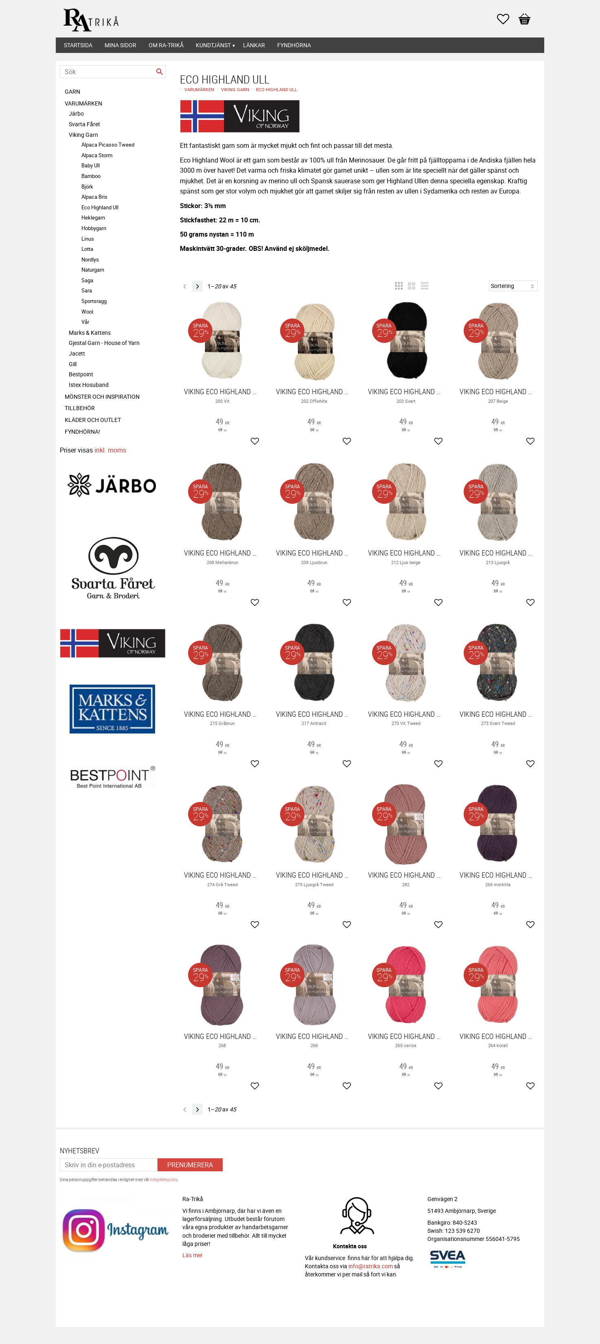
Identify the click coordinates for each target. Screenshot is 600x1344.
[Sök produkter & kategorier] (113, 71)
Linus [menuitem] (87, 238)
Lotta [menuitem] (87, 249)
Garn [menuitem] (72, 91)
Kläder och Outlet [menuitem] (93, 420)
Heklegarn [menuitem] (93, 217)
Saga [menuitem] (87, 280)
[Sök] (159, 72)
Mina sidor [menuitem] (120, 45)
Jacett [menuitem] (77, 353)
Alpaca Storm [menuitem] (96, 155)
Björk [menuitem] (87, 186)
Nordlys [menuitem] (90, 259)
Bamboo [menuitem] (91, 176)
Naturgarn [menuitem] (92, 269)
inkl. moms (110, 450)
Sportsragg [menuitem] (94, 301)
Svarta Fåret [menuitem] (84, 124)
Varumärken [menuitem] (83, 103)
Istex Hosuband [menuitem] (89, 385)
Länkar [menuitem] (254, 45)
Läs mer (192, 1255)
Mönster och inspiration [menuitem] (102, 396)
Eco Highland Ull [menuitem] (99, 207)
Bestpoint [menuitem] (81, 374)
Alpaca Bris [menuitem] (94, 196)
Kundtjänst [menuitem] (213, 45)
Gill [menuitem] (73, 364)
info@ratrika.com (370, 1266)
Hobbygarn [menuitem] (93, 228)
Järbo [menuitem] (76, 113)
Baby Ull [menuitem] (90, 165)
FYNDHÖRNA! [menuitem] (82, 431)
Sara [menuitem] (86, 290)
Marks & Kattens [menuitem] (90, 332)
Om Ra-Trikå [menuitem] (166, 45)
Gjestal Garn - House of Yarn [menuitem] (104, 343)
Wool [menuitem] (87, 311)
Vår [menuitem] (85, 321)
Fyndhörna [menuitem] (294, 45)
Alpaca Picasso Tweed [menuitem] (107, 144)
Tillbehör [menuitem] (80, 408)
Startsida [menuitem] (78, 45)
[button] (507, 19)
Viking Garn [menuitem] (83, 134)
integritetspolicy (163, 1179)
